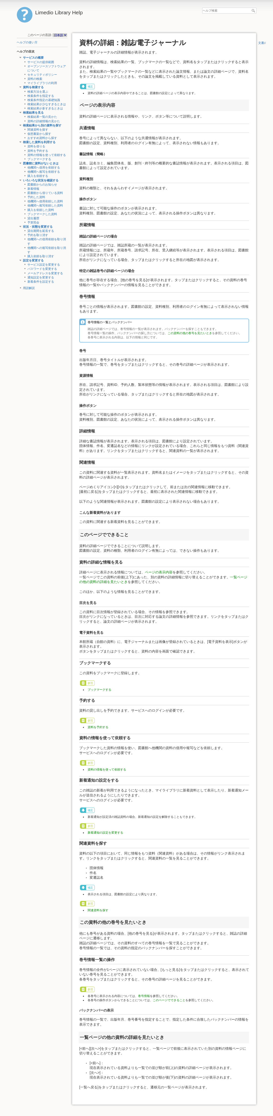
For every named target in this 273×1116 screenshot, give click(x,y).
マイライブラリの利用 (42, 83)
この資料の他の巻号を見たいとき (190, 333)
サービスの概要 (33, 57)
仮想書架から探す (39, 134)
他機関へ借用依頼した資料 (45, 201)
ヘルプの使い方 (27, 42)
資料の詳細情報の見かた (43, 121)
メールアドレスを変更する (45, 273)
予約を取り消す (37, 235)
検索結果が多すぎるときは (45, 108)
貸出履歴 (33, 218)
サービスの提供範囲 (40, 62)
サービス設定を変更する (43, 264)
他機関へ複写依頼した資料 (45, 205)
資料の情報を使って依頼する (46, 155)
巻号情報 (144, 996)
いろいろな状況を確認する (40, 180)
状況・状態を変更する (38, 226)
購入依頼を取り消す (40, 256)
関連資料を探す (37, 129)
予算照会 (33, 222)
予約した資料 (36, 197)
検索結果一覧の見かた (42, 117)
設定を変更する (33, 260)
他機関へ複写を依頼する (43, 171)
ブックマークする (39, 159)
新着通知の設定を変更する (105, 832)
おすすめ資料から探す (42, 138)
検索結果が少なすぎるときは (46, 104)
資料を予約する (37, 151)
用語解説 (29, 288)
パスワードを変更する (42, 269)
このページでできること (169, 1000)
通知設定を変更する (40, 277)
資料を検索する (33, 87)
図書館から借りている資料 (45, 193)
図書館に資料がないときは (40, 163)
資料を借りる (36, 146)
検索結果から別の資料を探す (42, 125)
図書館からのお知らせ (42, 184)
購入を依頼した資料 (40, 210)
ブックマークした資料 (42, 214)
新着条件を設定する (40, 281)
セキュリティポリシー (42, 74)
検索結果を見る (33, 112)
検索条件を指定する (40, 96)
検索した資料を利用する (39, 142)
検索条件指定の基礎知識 (43, 100)
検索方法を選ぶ (37, 91)
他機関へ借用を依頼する (43, 167)
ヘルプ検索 (254, 10)
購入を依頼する (37, 176)
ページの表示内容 (159, 572)
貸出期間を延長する (40, 231)
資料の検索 (34, 79)
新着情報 (33, 188)
